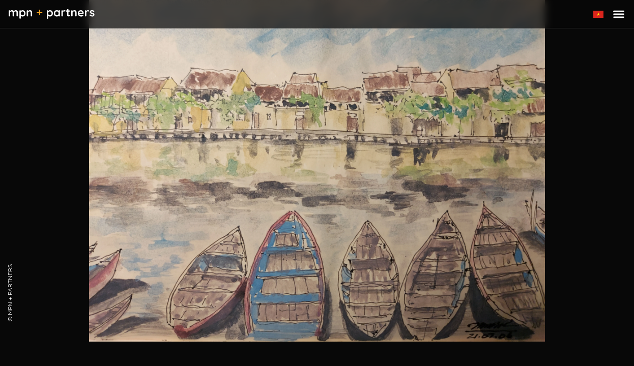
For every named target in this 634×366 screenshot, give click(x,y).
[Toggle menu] (619, 14)
